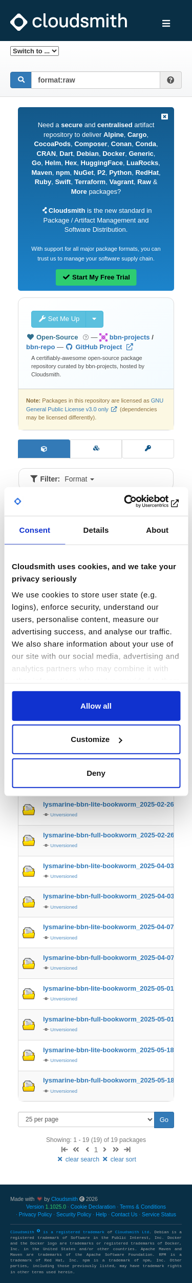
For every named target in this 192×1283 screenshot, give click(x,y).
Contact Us (124, 1214)
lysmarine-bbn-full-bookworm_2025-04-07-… (113, 957)
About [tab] (157, 529)
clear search (78, 1159)
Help (101, 1214)
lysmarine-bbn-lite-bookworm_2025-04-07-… (113, 927)
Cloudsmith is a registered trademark (59, 1232)
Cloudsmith (64, 1199)
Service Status (159, 1214)
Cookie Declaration (93, 1207)
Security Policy (73, 1214)
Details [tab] (96, 529)
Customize (96, 739)
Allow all (96, 705)
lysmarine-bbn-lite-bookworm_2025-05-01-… (113, 988)
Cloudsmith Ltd (132, 1232)
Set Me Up (58, 319)
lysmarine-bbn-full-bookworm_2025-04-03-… (113, 896)
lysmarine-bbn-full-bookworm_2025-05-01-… (113, 1019)
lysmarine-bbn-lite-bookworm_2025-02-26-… (113, 804)
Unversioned (63, 814)
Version (46, 1207)
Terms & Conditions (143, 1207)
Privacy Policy (35, 1214)
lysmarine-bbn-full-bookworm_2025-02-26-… (113, 835)
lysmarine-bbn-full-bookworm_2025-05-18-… (113, 1080)
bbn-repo (40, 347)
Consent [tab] (34, 529)
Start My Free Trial (96, 277)
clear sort (118, 1159)
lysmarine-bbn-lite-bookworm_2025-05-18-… (113, 1050)
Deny (96, 772)
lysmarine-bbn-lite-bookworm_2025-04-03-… (113, 866)
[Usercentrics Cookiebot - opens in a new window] (136, 501)
